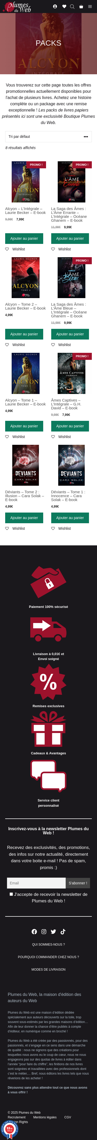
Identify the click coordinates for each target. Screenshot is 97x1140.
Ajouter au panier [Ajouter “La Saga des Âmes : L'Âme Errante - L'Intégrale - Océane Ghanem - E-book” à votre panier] (70, 238)
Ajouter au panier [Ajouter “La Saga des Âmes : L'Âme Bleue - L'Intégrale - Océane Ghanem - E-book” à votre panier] (70, 334)
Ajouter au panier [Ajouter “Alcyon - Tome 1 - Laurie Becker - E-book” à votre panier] (24, 426)
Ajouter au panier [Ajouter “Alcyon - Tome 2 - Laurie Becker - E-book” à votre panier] (24, 334)
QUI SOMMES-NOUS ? (48, 944)
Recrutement (17, 1117)
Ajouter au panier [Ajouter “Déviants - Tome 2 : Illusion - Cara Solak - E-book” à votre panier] (24, 518)
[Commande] (48, 136)
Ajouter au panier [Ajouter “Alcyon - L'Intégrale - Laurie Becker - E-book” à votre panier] (24, 238)
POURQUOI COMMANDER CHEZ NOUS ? (48, 957)
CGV (67, 1117)
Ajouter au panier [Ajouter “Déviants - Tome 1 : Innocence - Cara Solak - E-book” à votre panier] (70, 518)
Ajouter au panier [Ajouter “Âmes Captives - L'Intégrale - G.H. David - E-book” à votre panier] (70, 426)
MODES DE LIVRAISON (48, 969)
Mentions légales (45, 1117)
